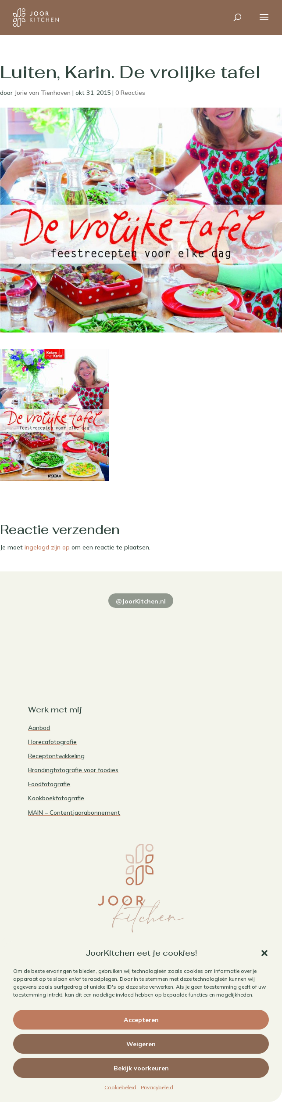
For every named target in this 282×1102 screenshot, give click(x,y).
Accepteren (141, 1020)
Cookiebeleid (120, 1087)
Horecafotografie (52, 742)
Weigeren (141, 1044)
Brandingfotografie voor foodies (73, 770)
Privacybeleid (157, 1087)
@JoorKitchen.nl (141, 601)
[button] (264, 953)
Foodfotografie (49, 784)
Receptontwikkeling (56, 756)
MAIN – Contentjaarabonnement (74, 813)
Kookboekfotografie (56, 798)
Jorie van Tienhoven (42, 93)
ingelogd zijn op (47, 547)
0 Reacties (130, 93)
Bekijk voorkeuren (141, 1068)
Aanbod (39, 728)
